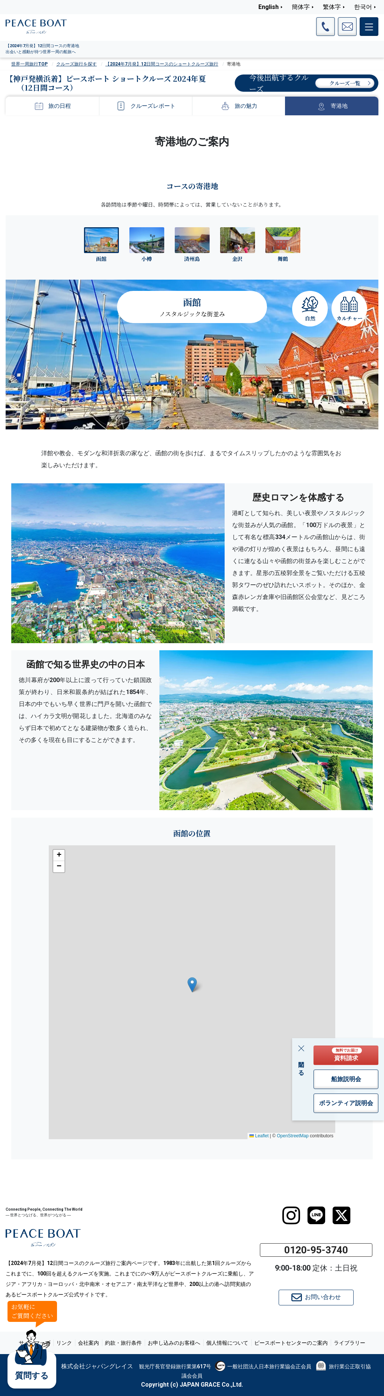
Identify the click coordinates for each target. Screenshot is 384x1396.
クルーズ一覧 (344, 83)
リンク (64, 1343)
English (268, 6)
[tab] (101, 244)
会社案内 (88, 1343)
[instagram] (291, 1215)
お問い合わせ (316, 1297)
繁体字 (332, 6)
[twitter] (341, 1215)
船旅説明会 (346, 1079)
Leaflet (258, 1135)
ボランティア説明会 (346, 1103)
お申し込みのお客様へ (174, 1343)
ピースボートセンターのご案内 (291, 1343)
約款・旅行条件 (123, 1343)
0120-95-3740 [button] (316, 1250)
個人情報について (227, 1343)
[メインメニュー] (369, 26)
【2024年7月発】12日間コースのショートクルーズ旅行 (161, 64)
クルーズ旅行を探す (76, 64)
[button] (192, 984)
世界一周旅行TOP (29, 64)
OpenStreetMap (293, 1135)
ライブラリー (349, 1343)
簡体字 (301, 6)
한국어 (363, 6)
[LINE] (316, 1216)
